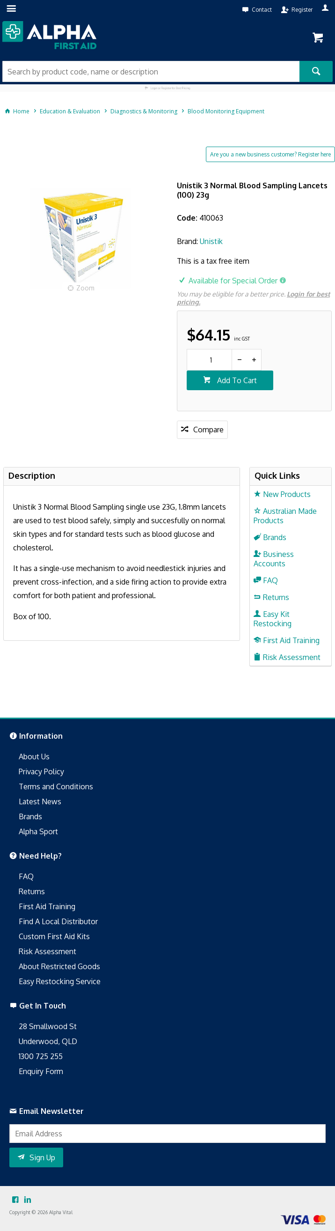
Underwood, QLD (48, 1041)
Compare (208, 429)
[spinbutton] (209, 359)
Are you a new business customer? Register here (270, 154)
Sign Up (42, 1157)
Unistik (211, 241)
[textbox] (150, 71)
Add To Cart (236, 380)
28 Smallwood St (48, 1026)
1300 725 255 (41, 1056)
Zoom (85, 288)
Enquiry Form (41, 1071)
